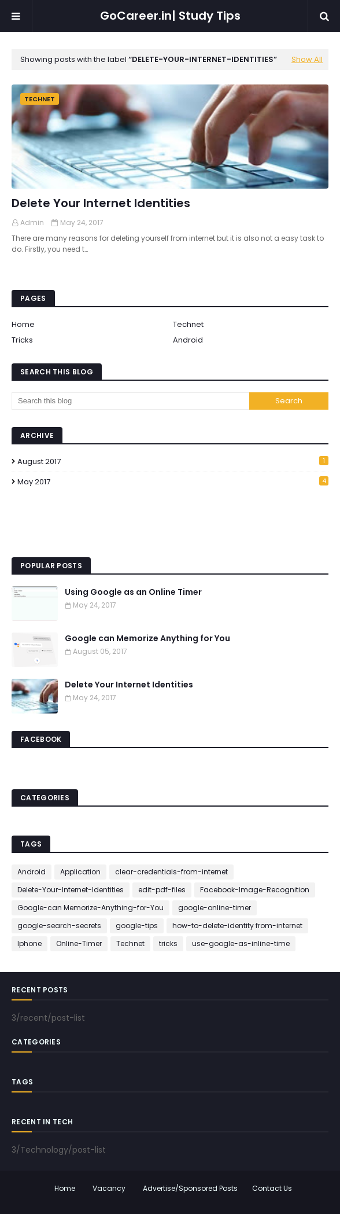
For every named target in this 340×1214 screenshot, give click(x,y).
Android (188, 339)
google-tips (137, 925)
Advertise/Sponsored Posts (190, 1188)
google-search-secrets (59, 925)
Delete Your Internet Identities (101, 203)
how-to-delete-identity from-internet (237, 925)
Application (80, 872)
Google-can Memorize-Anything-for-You (90, 908)
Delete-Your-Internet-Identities (70, 890)
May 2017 (172, 481)
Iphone (29, 943)
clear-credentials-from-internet (171, 872)
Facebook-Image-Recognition (254, 890)
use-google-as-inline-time (241, 943)
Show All (307, 59)
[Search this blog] (130, 401)
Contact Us (272, 1188)
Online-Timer (79, 943)
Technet (188, 324)
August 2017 (172, 461)
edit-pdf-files (162, 890)
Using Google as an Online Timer (133, 592)
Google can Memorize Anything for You (147, 638)
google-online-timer (214, 908)
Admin (32, 222)
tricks (168, 943)
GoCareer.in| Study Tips (170, 16)
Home (23, 324)
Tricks (22, 339)
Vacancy (109, 1188)
